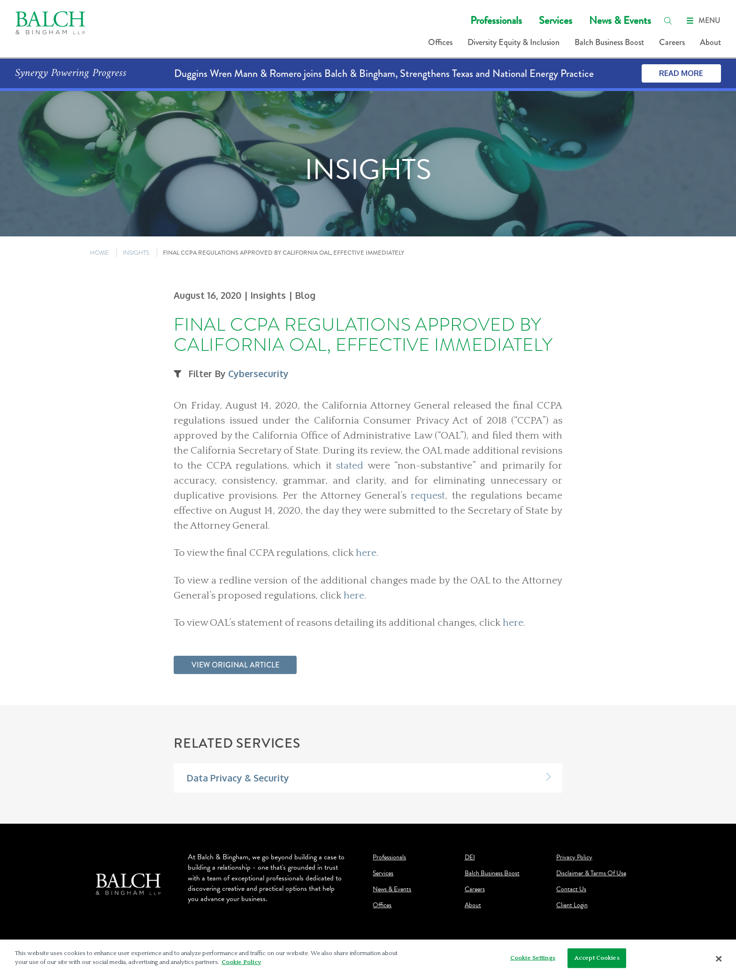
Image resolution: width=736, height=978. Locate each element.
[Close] (719, 959)
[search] (668, 20)
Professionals (496, 20)
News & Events (620, 20)
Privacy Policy (574, 857)
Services (555, 20)
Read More (681, 73)
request (428, 495)
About (710, 42)
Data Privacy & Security (237, 778)
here (366, 553)
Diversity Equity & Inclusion (514, 42)
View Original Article (235, 665)
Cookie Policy (241, 962)
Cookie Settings (532, 958)
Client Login (572, 905)
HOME (99, 252)
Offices (440, 42)
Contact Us (571, 889)
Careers (672, 42)
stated (349, 465)
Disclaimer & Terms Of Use (591, 873)
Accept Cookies (597, 958)
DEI (470, 857)
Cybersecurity (258, 373)
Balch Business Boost (609, 42)
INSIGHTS (136, 252)
